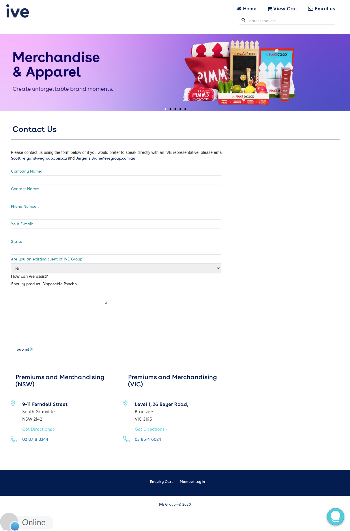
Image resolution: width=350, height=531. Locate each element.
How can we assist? (29, 276)
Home (247, 8)
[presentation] (55, 322)
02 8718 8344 (35, 439)
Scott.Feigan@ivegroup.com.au (39, 158)
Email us (321, 8)
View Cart (282, 8)
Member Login (192, 481)
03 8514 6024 (148, 439)
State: (16, 241)
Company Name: (26, 171)
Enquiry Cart (161, 481)
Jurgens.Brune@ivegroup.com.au (105, 158)
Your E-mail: (22, 223)
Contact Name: (25, 188)
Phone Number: (25, 206)
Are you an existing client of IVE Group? (47, 258)
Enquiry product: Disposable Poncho (59, 292)
